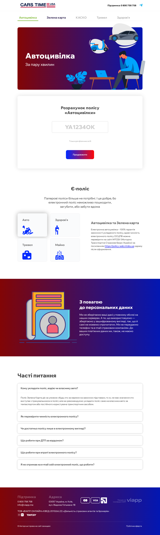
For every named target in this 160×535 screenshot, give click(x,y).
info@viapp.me (25, 504)
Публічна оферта (134, 526)
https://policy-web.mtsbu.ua (119, 246)
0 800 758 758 (25, 501)
